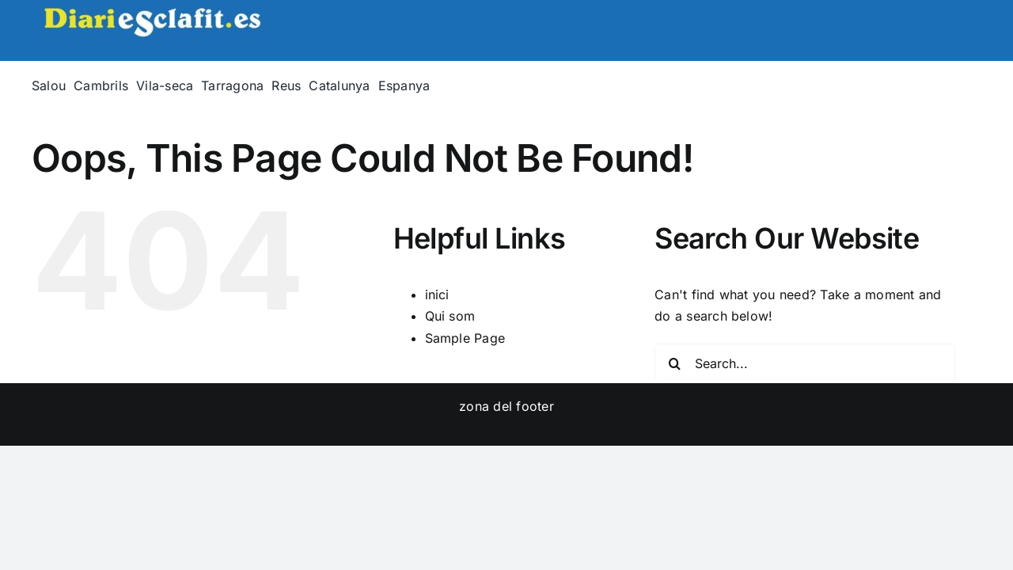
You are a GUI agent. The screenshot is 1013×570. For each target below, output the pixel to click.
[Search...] (804, 363)
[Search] (674, 363)
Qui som (450, 316)
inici (437, 294)
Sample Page (465, 338)
